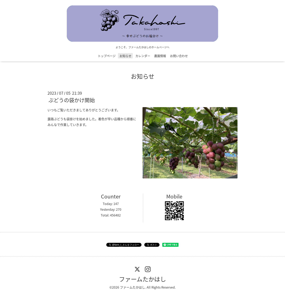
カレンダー (142, 56)
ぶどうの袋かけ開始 (71, 100)
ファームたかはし (142, 278)
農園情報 (160, 56)
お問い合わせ (179, 56)
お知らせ (125, 56)
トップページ (107, 56)
